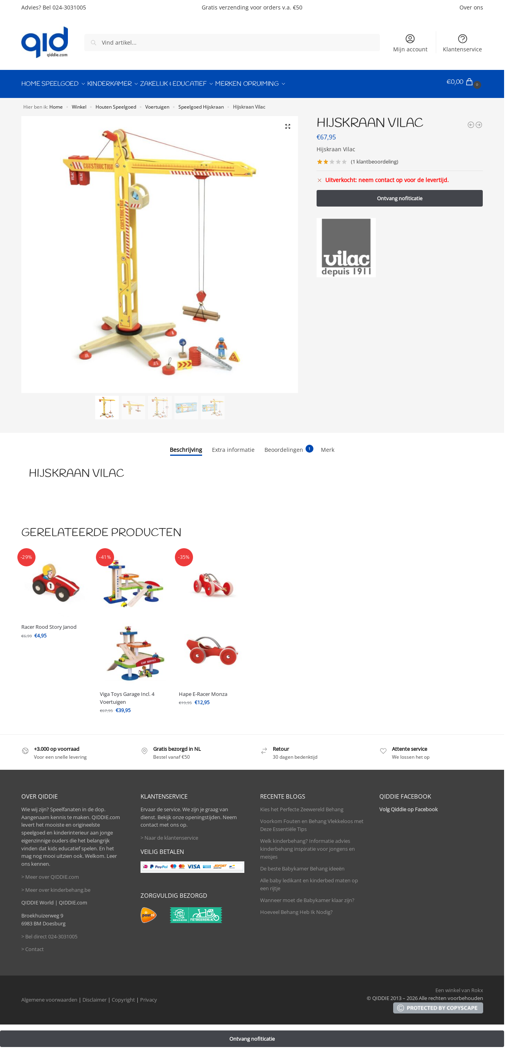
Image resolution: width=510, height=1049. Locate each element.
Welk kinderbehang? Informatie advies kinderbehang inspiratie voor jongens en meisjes (307, 844)
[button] (464, 82)
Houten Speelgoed (116, 103)
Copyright (123, 996)
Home (56, 103)
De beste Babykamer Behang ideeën (302, 864)
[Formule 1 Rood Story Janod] (479, 121)
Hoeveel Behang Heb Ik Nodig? (296, 908)
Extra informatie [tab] (233, 445)
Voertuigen (157, 103)
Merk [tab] (327, 445)
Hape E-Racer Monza (203, 690)
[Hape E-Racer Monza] (471, 121)
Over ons (471, 7)
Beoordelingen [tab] (288, 445)
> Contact (32, 945)
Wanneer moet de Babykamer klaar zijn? (307, 896)
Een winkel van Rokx (459, 986)
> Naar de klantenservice (169, 834)
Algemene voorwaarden (49, 996)
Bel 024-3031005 (64, 7)
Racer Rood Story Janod (49, 622)
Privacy (148, 996)
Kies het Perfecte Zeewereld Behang (301, 805)
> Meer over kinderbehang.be (55, 885)
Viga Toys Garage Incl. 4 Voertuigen (127, 693)
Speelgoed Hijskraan (201, 103)
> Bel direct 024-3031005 (49, 932)
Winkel (79, 103)
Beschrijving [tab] (186, 445)
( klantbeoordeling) (374, 158)
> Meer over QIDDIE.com (50, 872)
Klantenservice (462, 43)
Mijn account (410, 43)
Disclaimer (94, 996)
